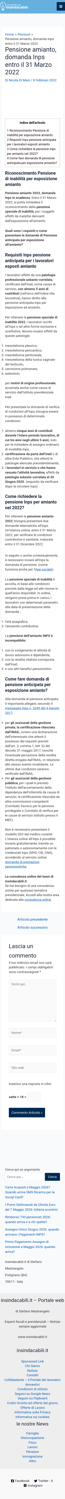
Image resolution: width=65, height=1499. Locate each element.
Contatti (32, 1375)
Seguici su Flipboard (32, 1398)
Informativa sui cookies (32, 1417)
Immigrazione (33, 1456)
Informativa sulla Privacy (32, 1412)
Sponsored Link (32, 1361)
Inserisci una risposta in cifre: (30, 1084)
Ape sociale (43, 569)
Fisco (33, 1443)
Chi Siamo (32, 1366)
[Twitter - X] (43, 1480)
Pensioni (32, 1452)
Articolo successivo (32, 927)
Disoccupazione (32, 1438)
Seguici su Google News (32, 1394)
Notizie (32, 1371)
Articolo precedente (32, 919)
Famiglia (32, 1433)
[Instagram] (33, 1485)
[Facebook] (20, 1480)
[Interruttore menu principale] (61, 6)
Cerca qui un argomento (22, 1170)
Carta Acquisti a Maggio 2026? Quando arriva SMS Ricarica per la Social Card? (30, 1192)
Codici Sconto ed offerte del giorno (32, 1403)
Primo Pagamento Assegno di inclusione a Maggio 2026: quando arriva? (30, 1247)
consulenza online (38, 900)
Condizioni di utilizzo (33, 1389)
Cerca (52, 1177)
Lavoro (32, 1447)
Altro (32, 1461)
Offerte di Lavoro (32, 1408)
